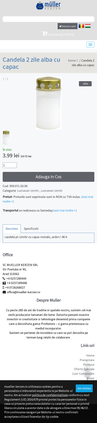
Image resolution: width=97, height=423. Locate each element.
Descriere (11, 229)
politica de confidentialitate (50, 395)
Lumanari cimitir (28, 191)
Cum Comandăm (83, 374)
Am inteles (84, 388)
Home (90, 355)
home (72, 60)
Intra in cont (67, 26)
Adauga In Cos (49, 176)
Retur (90, 378)
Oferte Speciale (84, 369)
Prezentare (87, 360)
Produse (88, 365)
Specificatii (31, 229)
